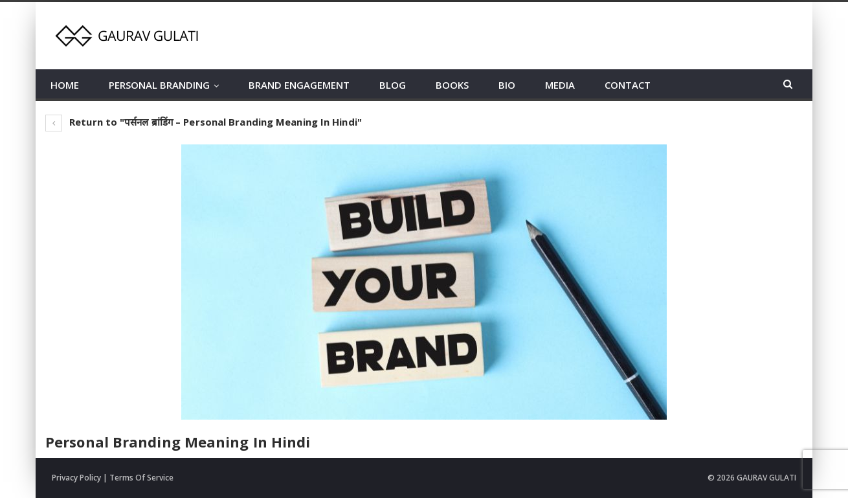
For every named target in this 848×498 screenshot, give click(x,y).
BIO (506, 84)
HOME (64, 84)
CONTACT (628, 84)
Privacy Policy (76, 477)
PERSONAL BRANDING (159, 84)
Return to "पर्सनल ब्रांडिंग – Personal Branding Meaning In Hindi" (203, 121)
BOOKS (452, 84)
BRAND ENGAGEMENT (299, 84)
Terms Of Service (141, 477)
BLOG (392, 84)
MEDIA (560, 84)
